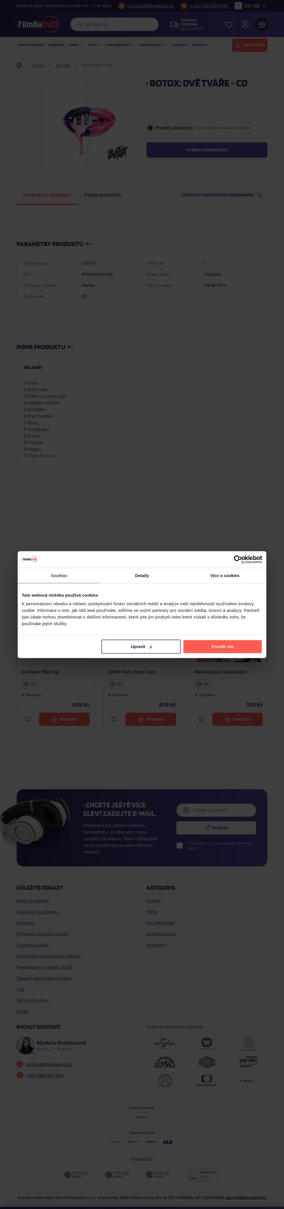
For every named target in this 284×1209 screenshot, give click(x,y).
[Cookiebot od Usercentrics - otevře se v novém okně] (238, 559)
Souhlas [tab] (59, 575)
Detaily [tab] (142, 575)
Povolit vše (222, 646)
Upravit (141, 646)
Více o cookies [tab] (225, 575)
